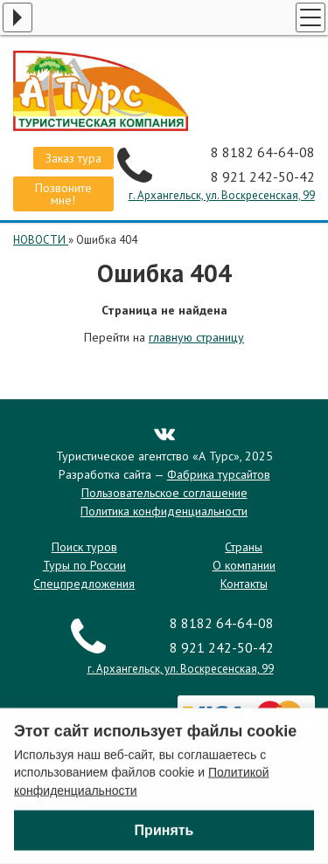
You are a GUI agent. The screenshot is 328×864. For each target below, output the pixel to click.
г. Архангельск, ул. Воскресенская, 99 (222, 195)
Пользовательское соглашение (164, 493)
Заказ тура (73, 158)
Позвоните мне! (63, 194)
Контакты (244, 583)
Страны (243, 547)
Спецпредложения (84, 583)
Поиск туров (84, 547)
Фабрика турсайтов (218, 474)
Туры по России (84, 565)
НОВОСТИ (40, 239)
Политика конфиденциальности (164, 511)
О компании (244, 565)
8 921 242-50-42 (263, 176)
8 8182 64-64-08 (263, 152)
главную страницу (196, 337)
